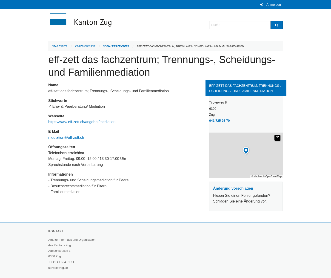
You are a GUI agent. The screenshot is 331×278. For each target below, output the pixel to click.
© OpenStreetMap (272, 176)
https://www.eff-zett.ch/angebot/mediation (82, 122)
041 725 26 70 (219, 120)
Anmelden (273, 4)
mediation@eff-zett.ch (66, 137)
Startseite (59, 46)
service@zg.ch (58, 267)
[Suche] (277, 25)
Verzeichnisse (85, 46)
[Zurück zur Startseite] (108, 24)
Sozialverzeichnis (116, 46)
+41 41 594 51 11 (62, 262)
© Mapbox (256, 176)
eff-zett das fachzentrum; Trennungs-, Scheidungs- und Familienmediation (190, 46)
